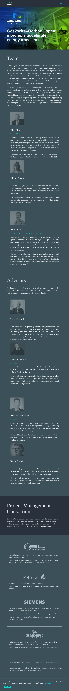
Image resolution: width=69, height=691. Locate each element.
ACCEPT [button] (7, 687)
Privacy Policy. (49, 683)
